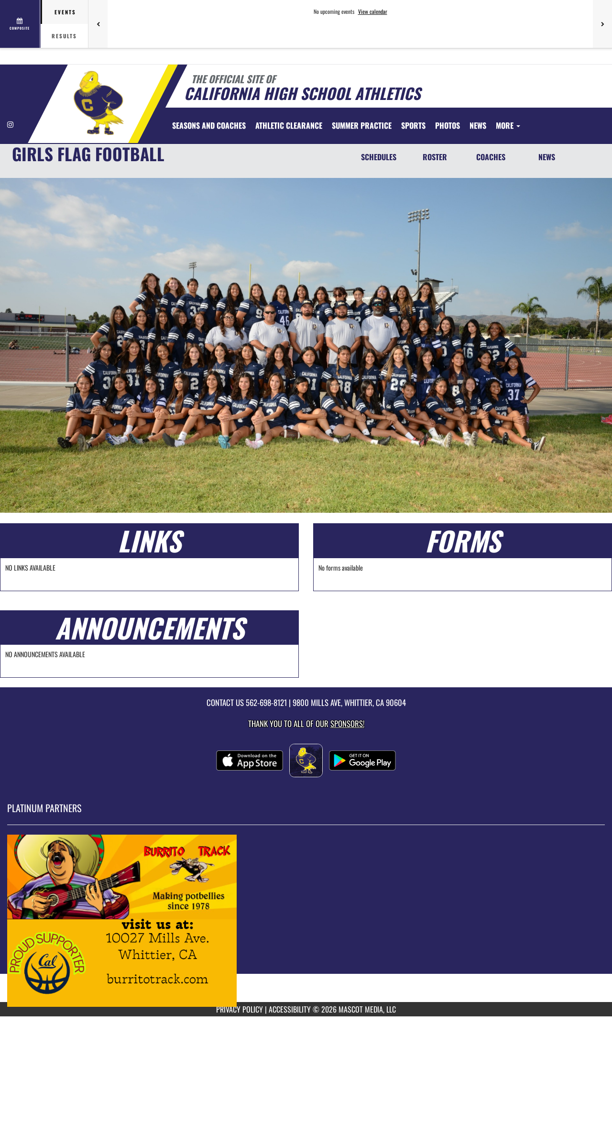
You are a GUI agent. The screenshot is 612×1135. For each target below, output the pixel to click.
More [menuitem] (508, 125)
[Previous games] (98, 24)
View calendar (372, 11)
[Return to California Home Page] (98, 102)
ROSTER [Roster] (435, 157)
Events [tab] (65, 12)
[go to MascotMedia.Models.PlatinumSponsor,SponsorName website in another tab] (306, 921)
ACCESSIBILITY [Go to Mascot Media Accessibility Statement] (290, 1009)
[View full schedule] (20, 24)
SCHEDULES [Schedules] (378, 157)
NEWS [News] (546, 157)
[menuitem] (209, 125)
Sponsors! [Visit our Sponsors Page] (347, 723)
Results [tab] (64, 36)
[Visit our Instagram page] (10, 124)
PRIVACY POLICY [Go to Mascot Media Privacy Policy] (239, 1009)
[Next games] (602, 24)
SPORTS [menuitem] (413, 125)
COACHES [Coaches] (490, 157)
